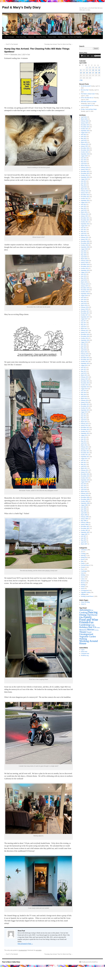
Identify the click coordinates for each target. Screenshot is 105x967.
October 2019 (84, 268)
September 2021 (85, 224)
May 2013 (83, 418)
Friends (83, 567)
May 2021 (83, 231)
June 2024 (83, 160)
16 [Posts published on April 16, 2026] (90, 73)
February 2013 (84, 423)
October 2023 (84, 175)
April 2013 (84, 419)
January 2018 (84, 309)
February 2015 (84, 377)
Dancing (83, 555)
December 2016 (85, 334)
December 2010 (85, 474)
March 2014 (84, 398)
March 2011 (84, 468)
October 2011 (84, 454)
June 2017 (83, 322)
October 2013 (84, 408)
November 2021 (85, 220)
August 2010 (84, 482)
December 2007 (85, 526)
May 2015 (83, 371)
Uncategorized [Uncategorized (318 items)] (86, 634)
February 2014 (84, 400)
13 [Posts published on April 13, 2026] (81, 73)
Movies (83, 582)
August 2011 (84, 458)
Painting (83, 584)
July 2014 (83, 390)
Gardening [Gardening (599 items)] (84, 624)
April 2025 (84, 140)
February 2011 (84, 470)
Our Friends (62, 37)
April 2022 (84, 210)
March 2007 (84, 544)
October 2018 (84, 291)
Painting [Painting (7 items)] (96, 630)
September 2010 (85, 480)
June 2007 (83, 538)
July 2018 (83, 297)
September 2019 (85, 270)
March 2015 (84, 375)
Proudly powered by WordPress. (89, 962)
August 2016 (84, 342)
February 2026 (84, 121)
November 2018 (85, 289)
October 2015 (84, 361)
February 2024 (84, 167)
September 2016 (85, 340)
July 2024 (83, 158)
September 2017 (85, 317)
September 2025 (85, 130)
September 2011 (85, 456)
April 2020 (84, 257)
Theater (83, 586)
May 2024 (83, 161)
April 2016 (84, 350)
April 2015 (84, 373)
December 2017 (85, 311)
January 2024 (84, 169)
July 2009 (83, 507)
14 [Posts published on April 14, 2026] (84, 73)
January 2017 (84, 332)
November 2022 (85, 196)
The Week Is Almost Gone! (88, 94)
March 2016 (84, 352)
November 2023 (85, 173)
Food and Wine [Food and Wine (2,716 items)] (88, 619)
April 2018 (84, 303)
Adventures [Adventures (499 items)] (85, 609)
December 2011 (85, 451)
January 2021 (84, 239)
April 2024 (84, 163)
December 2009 (85, 497)
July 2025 (83, 134)
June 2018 (83, 299)
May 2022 (83, 208)
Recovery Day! (85, 90)
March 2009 (84, 515)
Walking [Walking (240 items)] (83, 638)
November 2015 (85, 359)
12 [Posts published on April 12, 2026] (99, 70)
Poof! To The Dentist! (11, 44)
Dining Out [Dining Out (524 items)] (85, 614)
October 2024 (84, 152)
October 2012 (84, 431)
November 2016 (85, 336)
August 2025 (84, 132)
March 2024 (84, 165)
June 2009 (83, 509)
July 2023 (83, 181)
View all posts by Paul (25, 943)
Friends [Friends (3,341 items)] (84, 622)
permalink (38, 950)
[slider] (88, 55)
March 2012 (84, 445)
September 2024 (85, 154)
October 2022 (84, 198)
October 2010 (84, 478)
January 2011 (84, 472)
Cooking (83, 553)
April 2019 (84, 280)
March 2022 (84, 212)
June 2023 (83, 183)
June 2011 (83, 462)
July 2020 (83, 251)
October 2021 (84, 222)
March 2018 (84, 305)
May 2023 (83, 185)
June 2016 (83, 346)
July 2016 (83, 344)
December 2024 (85, 148)
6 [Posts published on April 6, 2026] (80, 70)
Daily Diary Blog (21, 37)
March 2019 (84, 282)
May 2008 (83, 520)
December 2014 (85, 381)
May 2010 (83, 487)
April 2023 (84, 187)
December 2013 (85, 404)
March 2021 (84, 235)
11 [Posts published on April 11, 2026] (96, 70)
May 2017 (83, 324)
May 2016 (83, 348)
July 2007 (83, 536)
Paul (28, 54)
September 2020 (85, 247)
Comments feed (85, 653)
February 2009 (84, 517)
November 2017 (85, 313)
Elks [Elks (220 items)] (81, 617)
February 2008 (84, 522)
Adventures (84, 549)
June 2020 (83, 253)
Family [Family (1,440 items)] (88, 617)
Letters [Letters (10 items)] (98, 627)
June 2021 (83, 229)
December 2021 (85, 218)
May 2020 (83, 255)
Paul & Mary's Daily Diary (21, 7)
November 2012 (85, 429)
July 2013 (83, 414)
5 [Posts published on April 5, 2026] (99, 67)
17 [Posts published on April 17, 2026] (93, 73)
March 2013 (84, 421)
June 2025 (83, 136)
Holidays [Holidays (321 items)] (83, 627)
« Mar (81, 80)
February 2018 (84, 307)
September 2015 (85, 363)
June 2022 (83, 206)
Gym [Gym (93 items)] (92, 625)
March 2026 (84, 119)
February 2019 (84, 284)
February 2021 (84, 237)
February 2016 (84, 354)
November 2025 (85, 127)
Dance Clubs (52, 37)
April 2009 (84, 513)
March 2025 (84, 142)
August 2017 (84, 319)
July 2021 (83, 227)
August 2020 (84, 249)
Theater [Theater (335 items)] (83, 632)
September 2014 (85, 387)
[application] (90, 56)
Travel (82, 588)
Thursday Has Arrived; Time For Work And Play (58, 44)
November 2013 (85, 406)
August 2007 (84, 534)
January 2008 (84, 524)
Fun (82, 569)
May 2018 (83, 301)
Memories (83, 581)
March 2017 (84, 328)
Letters (83, 579)
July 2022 (83, 204)
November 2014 (85, 383)
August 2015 (84, 365)
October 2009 (84, 501)
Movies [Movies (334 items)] (90, 629)
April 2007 (84, 542)
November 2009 (85, 499)
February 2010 (84, 493)
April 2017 (84, 326)
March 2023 (84, 189)
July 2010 (83, 484)
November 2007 (85, 528)
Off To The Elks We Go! (87, 97)
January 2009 (84, 518)
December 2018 (85, 288)
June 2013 (83, 416)
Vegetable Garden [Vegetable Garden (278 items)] (87, 636)
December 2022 (85, 194)
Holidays (83, 575)
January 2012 (84, 449)
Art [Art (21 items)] (92, 610)
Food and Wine (85, 565)
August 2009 (84, 505)
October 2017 (84, 315)
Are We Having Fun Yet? (87, 105)
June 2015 (83, 369)
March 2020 (84, 258)
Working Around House (87, 596)
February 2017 (84, 330)
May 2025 (83, 138)
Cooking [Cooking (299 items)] (83, 612)
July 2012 (83, 437)
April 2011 (84, 466)
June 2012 (83, 439)
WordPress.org (84, 655)
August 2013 (84, 412)
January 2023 (84, 192)
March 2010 (84, 491)
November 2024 (85, 150)
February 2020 (84, 260)
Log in (82, 649)
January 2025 (84, 146)
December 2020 (85, 241)
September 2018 (85, 293)
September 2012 (85, 433)
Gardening (83, 571)
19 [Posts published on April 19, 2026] (99, 73)
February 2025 (84, 144)
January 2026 (84, 123)
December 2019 (85, 264)
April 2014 (84, 396)
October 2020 (84, 245)
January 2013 (84, 425)
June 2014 (83, 392)
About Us (31, 37)
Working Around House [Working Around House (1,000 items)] (88, 642)
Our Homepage (9, 37)
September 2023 (85, 177)
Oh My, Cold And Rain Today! (89, 109)
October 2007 (84, 530)
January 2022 (84, 216)
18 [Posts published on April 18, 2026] (96, 73)
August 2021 (84, 225)
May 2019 (83, 278)
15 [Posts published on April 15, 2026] (87, 73)
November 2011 (85, 452)
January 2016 (84, 355)
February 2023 (84, 191)
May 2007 (83, 540)
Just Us (83, 577)
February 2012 (84, 447)
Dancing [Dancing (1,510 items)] (92, 612)
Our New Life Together (75, 37)
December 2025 (85, 125)
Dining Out (84, 557)
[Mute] (95, 56)
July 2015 (83, 367)
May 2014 (83, 394)
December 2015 (85, 357)
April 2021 (84, 233)
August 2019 (84, 272)
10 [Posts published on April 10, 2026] (93, 70)
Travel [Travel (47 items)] (89, 632)
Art (82, 551)
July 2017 (83, 321)
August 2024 (84, 156)
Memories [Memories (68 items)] (83, 630)
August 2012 (84, 435)
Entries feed (84, 651)
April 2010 (84, 489)
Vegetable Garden (85, 592)
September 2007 (85, 532)
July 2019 (83, 274)
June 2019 (83, 276)
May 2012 (83, 441)
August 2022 (84, 202)
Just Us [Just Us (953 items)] (92, 627)
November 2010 (85, 476)
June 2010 (83, 485)
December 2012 (85, 427)
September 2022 (85, 200)
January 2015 (84, 379)
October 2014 (84, 385)
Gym (82, 573)
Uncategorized (23, 950)
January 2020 (84, 262)
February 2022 (84, 214)
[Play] (82, 56)
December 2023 (85, 171)
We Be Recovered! (86, 86)
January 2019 (84, 286)
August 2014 (84, 388)
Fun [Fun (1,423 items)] (91, 622)
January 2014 (84, 402)
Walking (83, 594)
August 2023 (84, 179)
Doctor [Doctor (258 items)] (94, 615)
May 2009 (83, 511)
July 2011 (83, 460)
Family (83, 563)
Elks (82, 561)
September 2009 (85, 503)
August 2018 (84, 295)
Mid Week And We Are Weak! (89, 101)
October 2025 (84, 128)
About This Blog (41, 37)
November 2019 (85, 266)
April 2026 (84, 117)
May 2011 (83, 464)
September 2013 (85, 410)
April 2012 (84, 443)
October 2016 (84, 338)
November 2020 (85, 243)
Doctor (83, 559)
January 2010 (84, 495)
